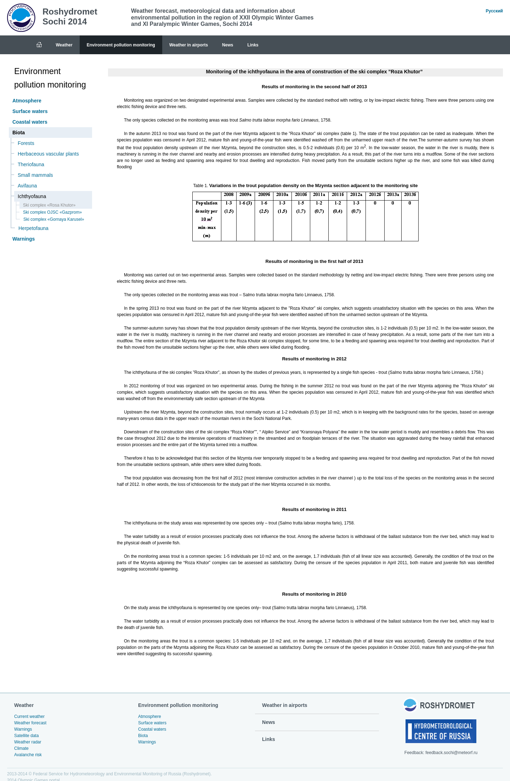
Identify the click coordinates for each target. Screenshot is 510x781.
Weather (64, 45)
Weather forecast (30, 722)
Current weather (29, 716)
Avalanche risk (28, 754)
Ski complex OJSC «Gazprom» (52, 212)
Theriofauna (31, 164)
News (227, 45)
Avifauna (27, 186)
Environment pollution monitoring (121, 45)
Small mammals (35, 175)
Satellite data (26, 735)
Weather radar (27, 742)
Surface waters (30, 111)
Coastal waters (29, 122)
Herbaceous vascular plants (48, 154)
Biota (143, 735)
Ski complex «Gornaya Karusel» (53, 219)
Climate (21, 748)
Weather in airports (188, 45)
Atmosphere (26, 100)
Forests (26, 143)
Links (252, 45)
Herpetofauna (33, 228)
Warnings (23, 239)
